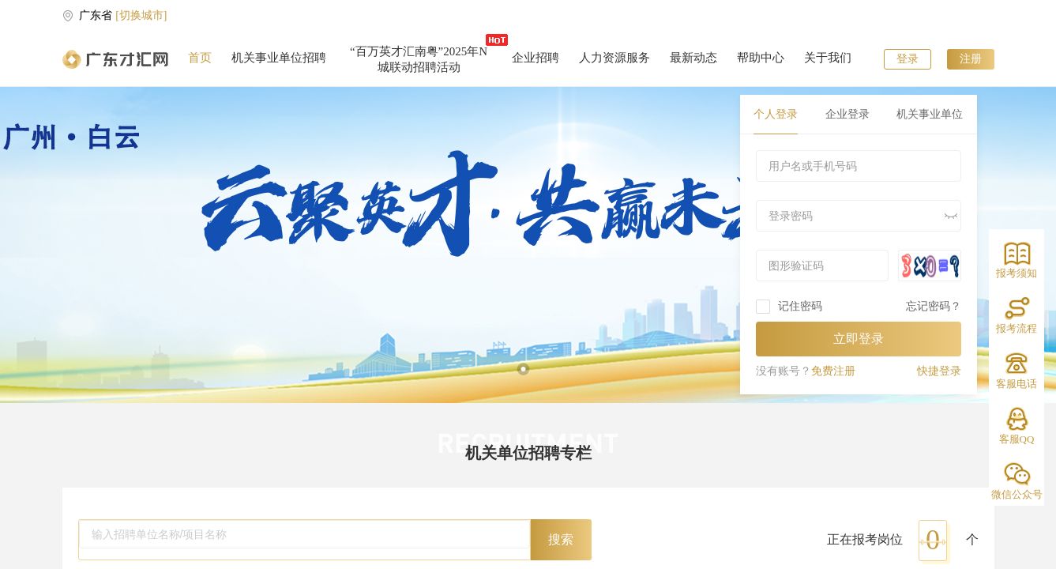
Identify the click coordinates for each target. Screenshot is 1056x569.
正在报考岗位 (865, 539)
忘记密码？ (933, 306)
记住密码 (800, 306)
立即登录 (858, 338)
